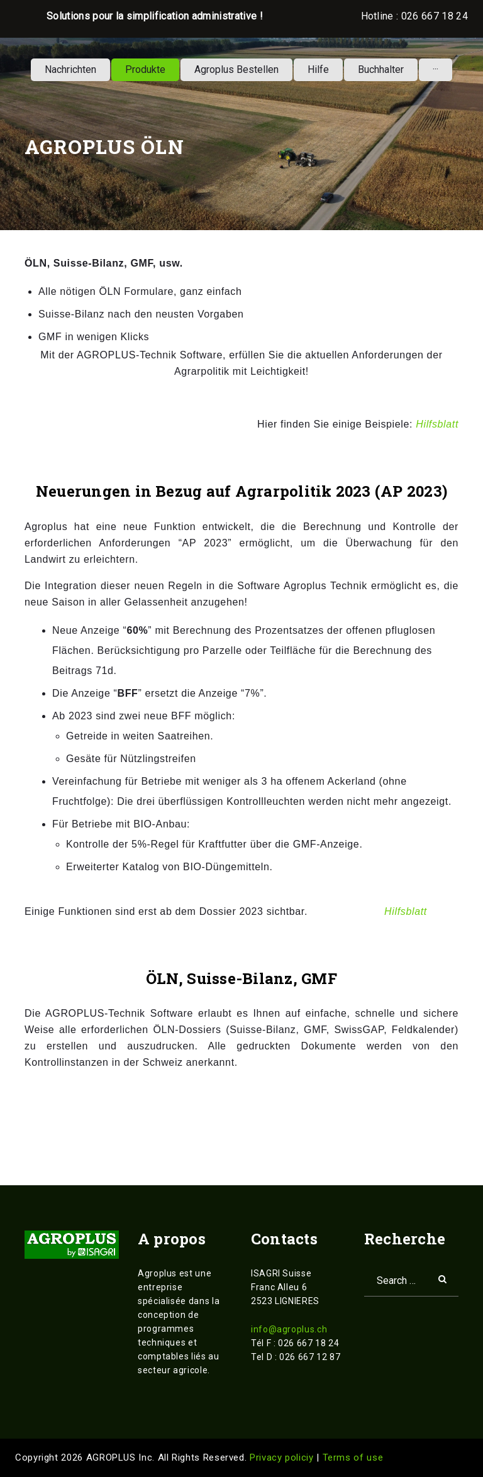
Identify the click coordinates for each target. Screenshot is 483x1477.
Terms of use (353, 1457)
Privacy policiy (283, 1457)
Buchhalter (381, 69)
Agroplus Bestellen (236, 69)
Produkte (145, 69)
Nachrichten (70, 69)
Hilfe (318, 69)
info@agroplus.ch (289, 1329)
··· (435, 69)
